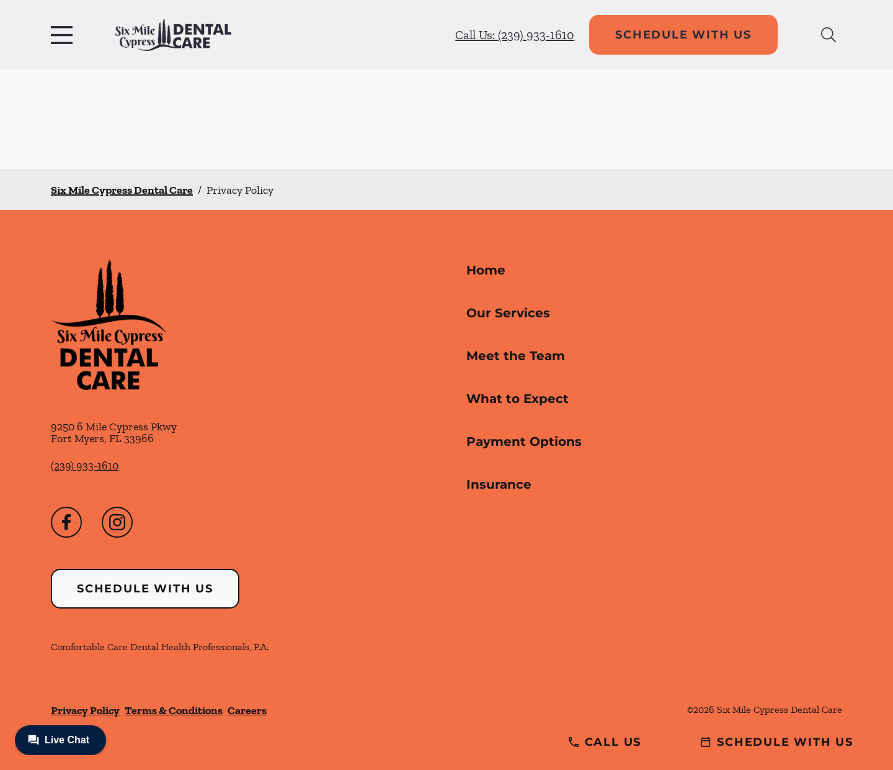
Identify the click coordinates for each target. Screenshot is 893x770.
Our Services (508, 313)
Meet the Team (515, 355)
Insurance (498, 484)
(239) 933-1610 (84, 466)
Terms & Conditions (174, 710)
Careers (247, 710)
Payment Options (524, 441)
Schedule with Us (683, 35)
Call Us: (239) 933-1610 (514, 34)
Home (485, 270)
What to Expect (517, 398)
